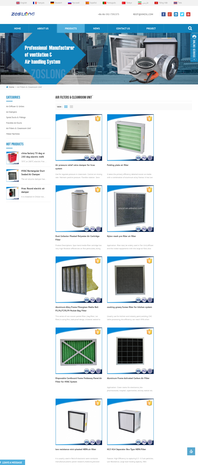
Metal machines (13, 134)
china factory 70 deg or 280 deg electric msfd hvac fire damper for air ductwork (33, 155)
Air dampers (11, 112)
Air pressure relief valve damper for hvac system (75, 162)
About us (42, 28)
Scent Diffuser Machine (135, 457)
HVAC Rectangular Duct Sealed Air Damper (33, 172)
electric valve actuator (100, 421)
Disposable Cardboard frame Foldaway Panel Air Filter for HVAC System (74, 294)
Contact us (123, 28)
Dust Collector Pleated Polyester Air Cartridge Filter (166, 162)
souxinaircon (118, 457)
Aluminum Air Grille (98, 416)
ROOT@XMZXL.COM (143, 14)
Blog (62, 437)
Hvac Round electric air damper (33, 190)
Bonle (109, 457)
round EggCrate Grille (99, 437)
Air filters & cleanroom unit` (18, 128)
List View (71, 107)
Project (151, 28)
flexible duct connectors (101, 411)
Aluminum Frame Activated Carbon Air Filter (120, 294)
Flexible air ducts (14, 123)
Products (64, 416)
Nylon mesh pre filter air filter (69, 226)
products (71, 28)
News (96, 28)
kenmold (100, 457)
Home (63, 406)
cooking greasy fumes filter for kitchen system (167, 228)
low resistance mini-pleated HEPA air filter (169, 292)
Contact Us (65, 427)
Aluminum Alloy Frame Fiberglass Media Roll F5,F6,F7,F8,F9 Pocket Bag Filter (121, 228)
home (17, 28)
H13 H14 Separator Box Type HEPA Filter (74, 358)
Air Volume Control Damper (102, 406)
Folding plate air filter (113, 160)
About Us (64, 411)
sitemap (150, 462)
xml (157, 462)
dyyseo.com (138, 462)
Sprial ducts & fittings (16, 117)
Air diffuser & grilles (15, 106)
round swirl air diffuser (100, 427)
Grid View (66, 107)
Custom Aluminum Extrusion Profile (81, 457)
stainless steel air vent (100, 432)
